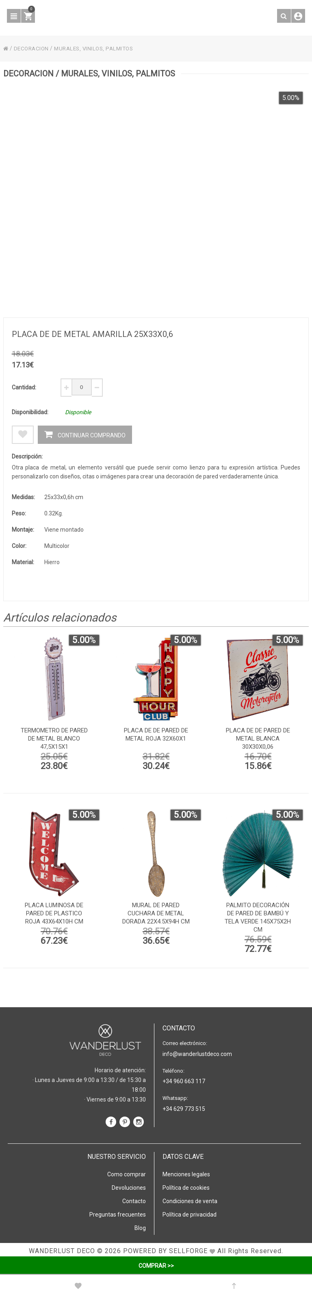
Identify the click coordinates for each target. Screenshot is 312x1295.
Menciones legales (186, 1174)
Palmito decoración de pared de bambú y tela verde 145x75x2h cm (258, 918)
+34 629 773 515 (183, 1108)
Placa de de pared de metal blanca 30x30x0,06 (258, 740)
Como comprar (126, 1174)
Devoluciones (129, 1187)
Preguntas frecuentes (117, 1214)
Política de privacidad (189, 1214)
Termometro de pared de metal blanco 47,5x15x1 (54, 740)
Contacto (134, 1200)
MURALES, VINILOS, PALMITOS (98, 48)
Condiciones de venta (189, 1200)
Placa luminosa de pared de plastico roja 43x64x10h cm (54, 914)
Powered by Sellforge (165, 1250)
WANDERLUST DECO (62, 1250)
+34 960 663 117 (183, 1081)
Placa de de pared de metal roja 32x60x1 (156, 735)
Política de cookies (186, 1187)
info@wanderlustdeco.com (197, 1053)
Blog (140, 1227)
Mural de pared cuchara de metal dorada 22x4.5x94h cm (156, 914)
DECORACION (32, 48)
